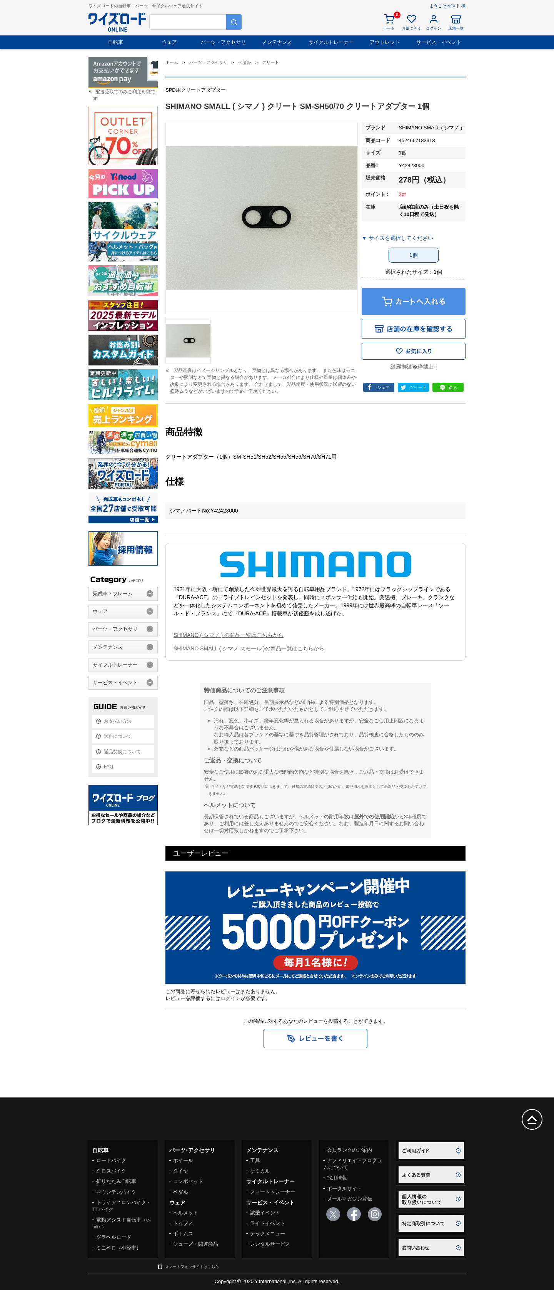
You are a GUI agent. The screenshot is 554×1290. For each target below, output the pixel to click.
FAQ (108, 766)
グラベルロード (113, 1237)
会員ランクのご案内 (349, 1150)
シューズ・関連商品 (195, 1244)
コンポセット (188, 1181)
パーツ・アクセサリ (223, 42)
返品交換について (122, 751)
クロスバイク (111, 1171)
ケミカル (260, 1171)
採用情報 (337, 1178)
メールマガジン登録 (349, 1199)
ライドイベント (267, 1223)
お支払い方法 (118, 721)
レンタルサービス (270, 1244)
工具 (255, 1160)
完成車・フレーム (113, 593)
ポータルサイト (344, 1188)
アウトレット (385, 42)
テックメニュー (267, 1233)
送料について (118, 736)
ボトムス (183, 1233)
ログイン (230, 998)
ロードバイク (111, 1160)
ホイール (183, 1160)
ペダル (180, 1192)
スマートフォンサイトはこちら (192, 1267)
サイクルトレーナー (331, 42)
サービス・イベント (438, 42)
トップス (183, 1223)
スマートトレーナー (272, 1192)
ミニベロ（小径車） (118, 1248)
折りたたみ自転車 (116, 1181)
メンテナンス (277, 42)
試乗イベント (265, 1213)
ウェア (169, 42)
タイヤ (180, 1171)
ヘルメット (185, 1213)
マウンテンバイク (116, 1192)
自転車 (115, 42)
